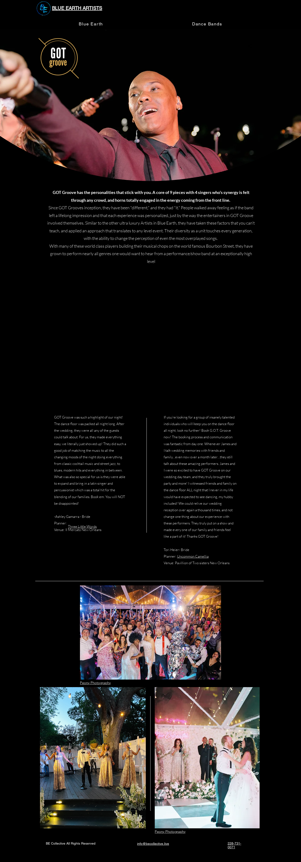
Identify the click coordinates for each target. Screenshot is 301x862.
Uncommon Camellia (193, 556)
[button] (207, 24)
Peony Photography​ (95, 683)
